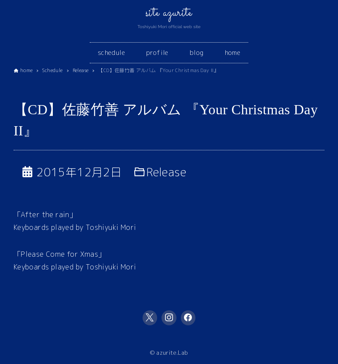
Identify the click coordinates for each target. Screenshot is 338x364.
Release (166, 172)
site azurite (169, 13)
